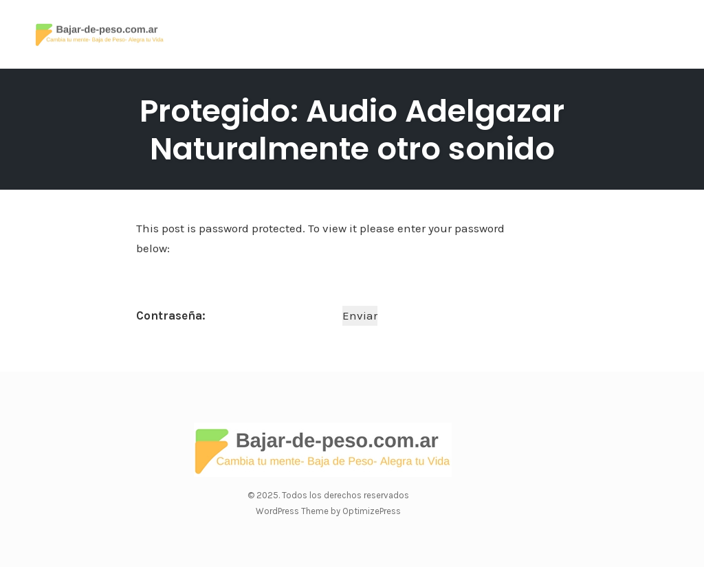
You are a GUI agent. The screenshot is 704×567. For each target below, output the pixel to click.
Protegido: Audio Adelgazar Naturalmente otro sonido (352, 129)
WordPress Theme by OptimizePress (328, 511)
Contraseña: (238, 316)
